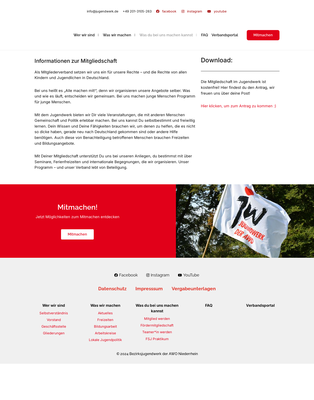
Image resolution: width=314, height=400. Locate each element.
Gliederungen (54, 369)
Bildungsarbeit (105, 362)
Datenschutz (112, 324)
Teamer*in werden (157, 368)
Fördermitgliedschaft (157, 361)
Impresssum (149, 324)
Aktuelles (105, 349)
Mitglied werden (157, 355)
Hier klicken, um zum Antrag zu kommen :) (238, 106)
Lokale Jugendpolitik (105, 376)
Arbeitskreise (105, 369)
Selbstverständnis (53, 349)
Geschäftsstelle (53, 362)
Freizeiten (105, 356)
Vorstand (54, 356)
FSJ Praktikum (157, 375)
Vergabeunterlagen (194, 324)
